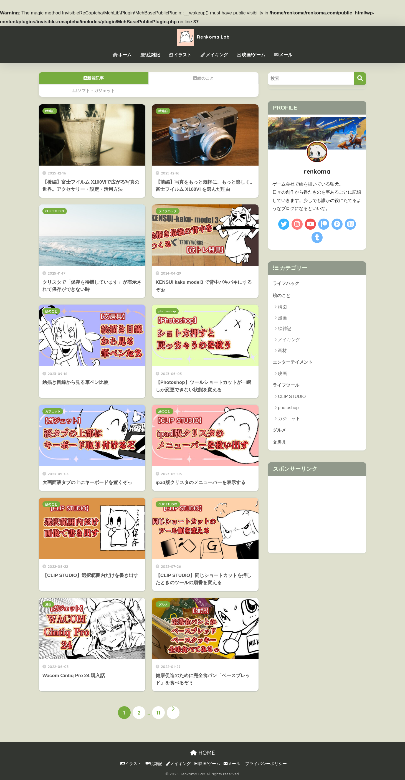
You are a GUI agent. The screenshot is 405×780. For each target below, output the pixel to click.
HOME (202, 752)
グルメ (163, 604)
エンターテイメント (294, 362)
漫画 (48, 604)
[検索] (360, 78)
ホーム (122, 54)
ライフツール (287, 385)
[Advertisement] (317, 515)
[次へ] (173, 712)
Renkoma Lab (202, 37)
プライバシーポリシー (266, 764)
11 (158, 713)
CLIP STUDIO (54, 211)
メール (283, 54)
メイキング (214, 54)
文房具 (280, 442)
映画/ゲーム (251, 54)
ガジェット (52, 411)
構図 (282, 307)
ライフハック (167, 211)
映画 (282, 374)
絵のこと (51, 311)
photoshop (167, 311)
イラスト (180, 54)
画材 (282, 350)
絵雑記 (150, 54)
